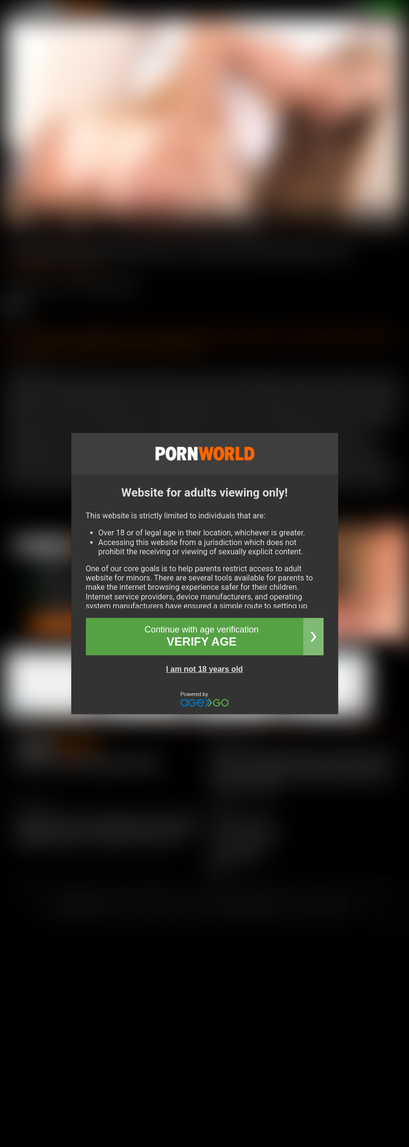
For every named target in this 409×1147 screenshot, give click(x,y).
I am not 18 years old (204, 669)
